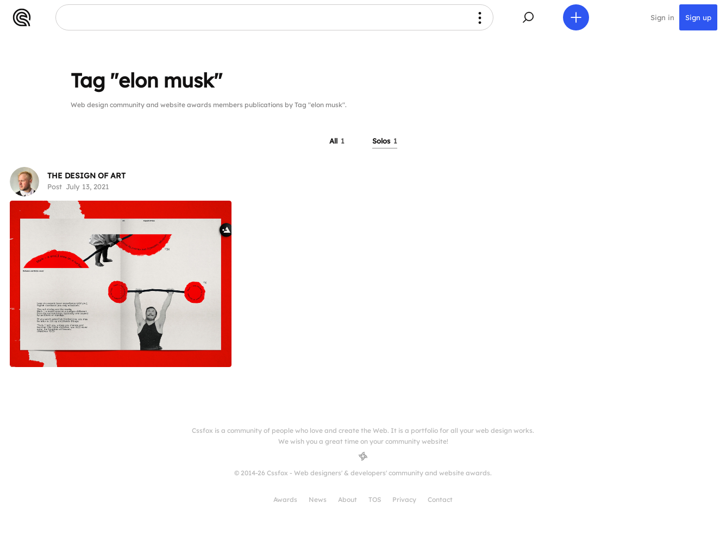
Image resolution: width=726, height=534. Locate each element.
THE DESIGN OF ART (86, 176)
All (337, 140)
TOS (374, 499)
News (318, 499)
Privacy (404, 499)
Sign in (662, 17)
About (347, 499)
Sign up (698, 17)
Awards (285, 499)
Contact (440, 499)
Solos (384, 140)
